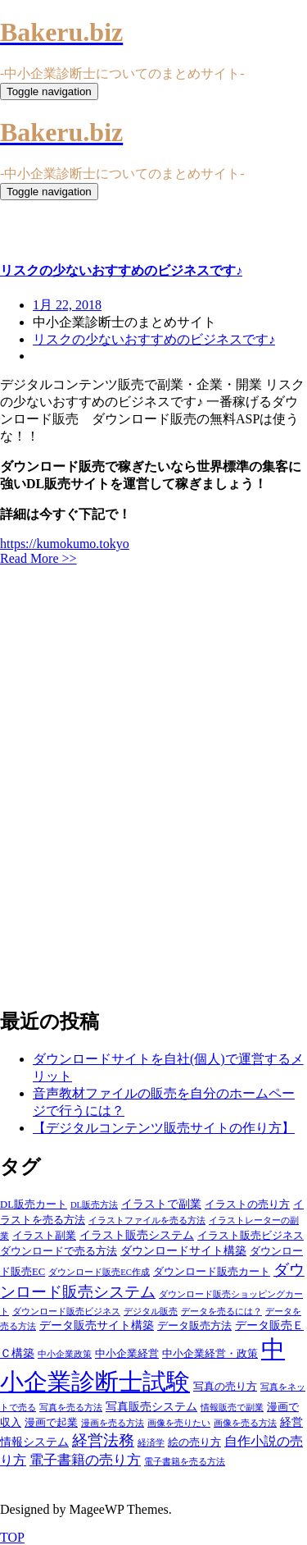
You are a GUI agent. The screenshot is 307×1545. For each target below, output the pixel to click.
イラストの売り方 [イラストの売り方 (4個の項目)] (247, 1204)
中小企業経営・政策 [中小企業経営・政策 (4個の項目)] (210, 1354)
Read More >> (38, 558)
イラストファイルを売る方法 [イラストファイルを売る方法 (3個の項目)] (146, 1220)
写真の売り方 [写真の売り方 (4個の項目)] (225, 1386)
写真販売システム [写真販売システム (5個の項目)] (151, 1406)
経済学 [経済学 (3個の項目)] (151, 1442)
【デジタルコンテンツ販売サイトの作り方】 (164, 1128)
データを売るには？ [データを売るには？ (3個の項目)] (221, 1311)
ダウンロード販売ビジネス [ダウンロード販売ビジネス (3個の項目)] (66, 1311)
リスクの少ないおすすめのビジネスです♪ (154, 339)
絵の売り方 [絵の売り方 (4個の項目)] (194, 1442)
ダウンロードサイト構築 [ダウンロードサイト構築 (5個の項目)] (183, 1250)
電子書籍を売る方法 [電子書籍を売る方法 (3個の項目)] (184, 1461)
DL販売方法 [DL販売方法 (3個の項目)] (94, 1204)
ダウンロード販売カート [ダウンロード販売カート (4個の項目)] (211, 1272)
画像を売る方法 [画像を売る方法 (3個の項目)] (245, 1423)
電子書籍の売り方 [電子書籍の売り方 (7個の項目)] (85, 1460)
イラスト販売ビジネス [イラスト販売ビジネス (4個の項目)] (250, 1235)
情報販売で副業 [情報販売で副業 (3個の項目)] (232, 1407)
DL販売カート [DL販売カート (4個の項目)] (33, 1204)
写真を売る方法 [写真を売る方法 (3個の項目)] (70, 1407)
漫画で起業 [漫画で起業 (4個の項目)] (51, 1422)
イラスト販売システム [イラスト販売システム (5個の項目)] (136, 1234)
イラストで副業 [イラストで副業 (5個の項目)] (161, 1203)
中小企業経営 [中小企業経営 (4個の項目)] (127, 1354)
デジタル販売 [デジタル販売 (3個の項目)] (151, 1311)
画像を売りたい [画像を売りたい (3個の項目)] (178, 1423)
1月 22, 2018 (67, 305)
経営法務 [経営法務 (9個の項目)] (103, 1440)
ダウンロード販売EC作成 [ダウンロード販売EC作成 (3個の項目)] (99, 1272)
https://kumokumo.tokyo (64, 544)
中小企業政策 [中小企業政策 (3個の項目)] (65, 1354)
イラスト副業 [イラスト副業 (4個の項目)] (44, 1235)
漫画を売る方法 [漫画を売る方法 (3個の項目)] (112, 1423)
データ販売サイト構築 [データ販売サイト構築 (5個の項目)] (96, 1325)
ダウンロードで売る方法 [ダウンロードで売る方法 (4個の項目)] (58, 1251)
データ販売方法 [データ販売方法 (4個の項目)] (194, 1326)
